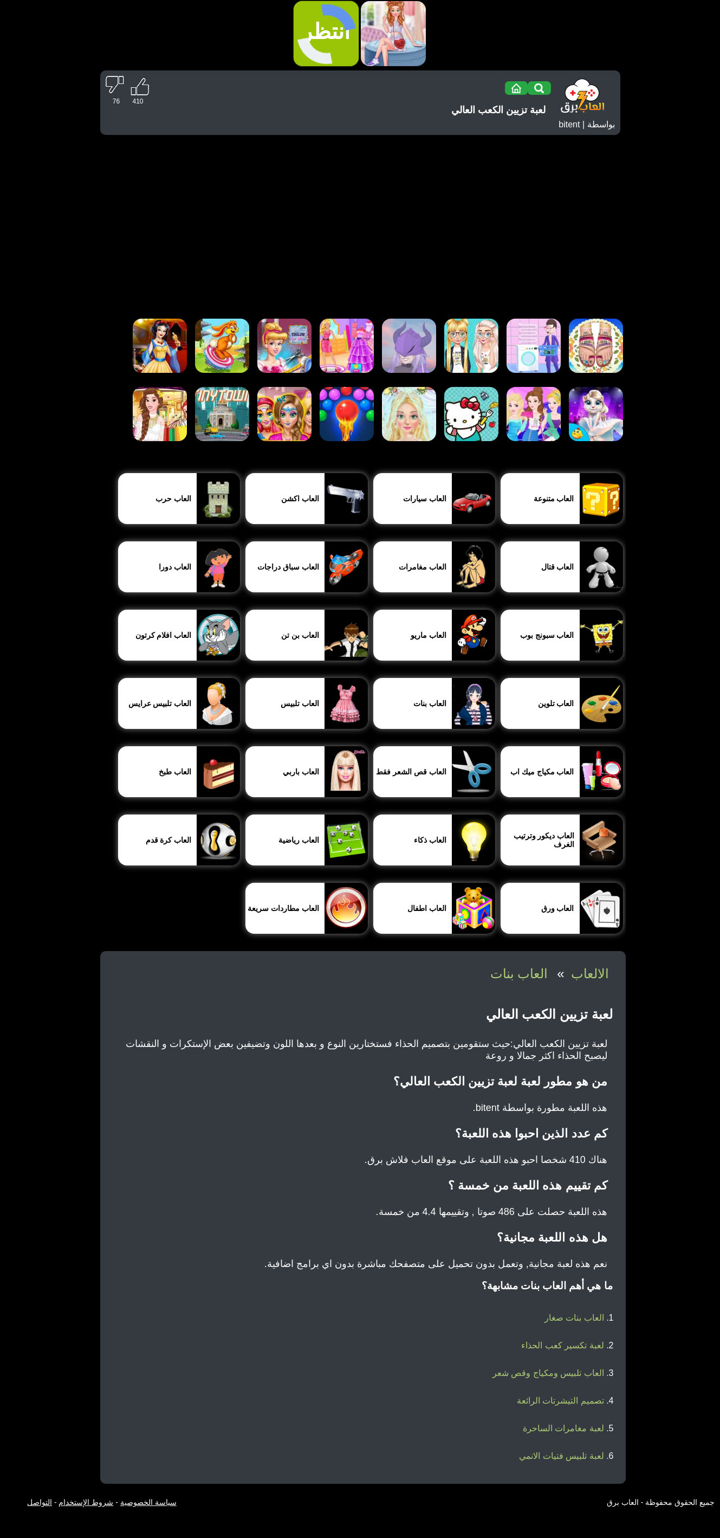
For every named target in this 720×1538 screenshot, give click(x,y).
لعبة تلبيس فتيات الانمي (561, 1456)
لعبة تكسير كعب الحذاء (562, 1345)
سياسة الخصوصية (148, 1502)
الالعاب (590, 973)
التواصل (39, 1502)
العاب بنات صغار (574, 1317)
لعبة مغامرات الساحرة (563, 1428)
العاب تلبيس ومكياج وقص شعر (548, 1373)
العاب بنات (519, 973)
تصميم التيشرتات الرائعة (560, 1400)
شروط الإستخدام (86, 1502)
